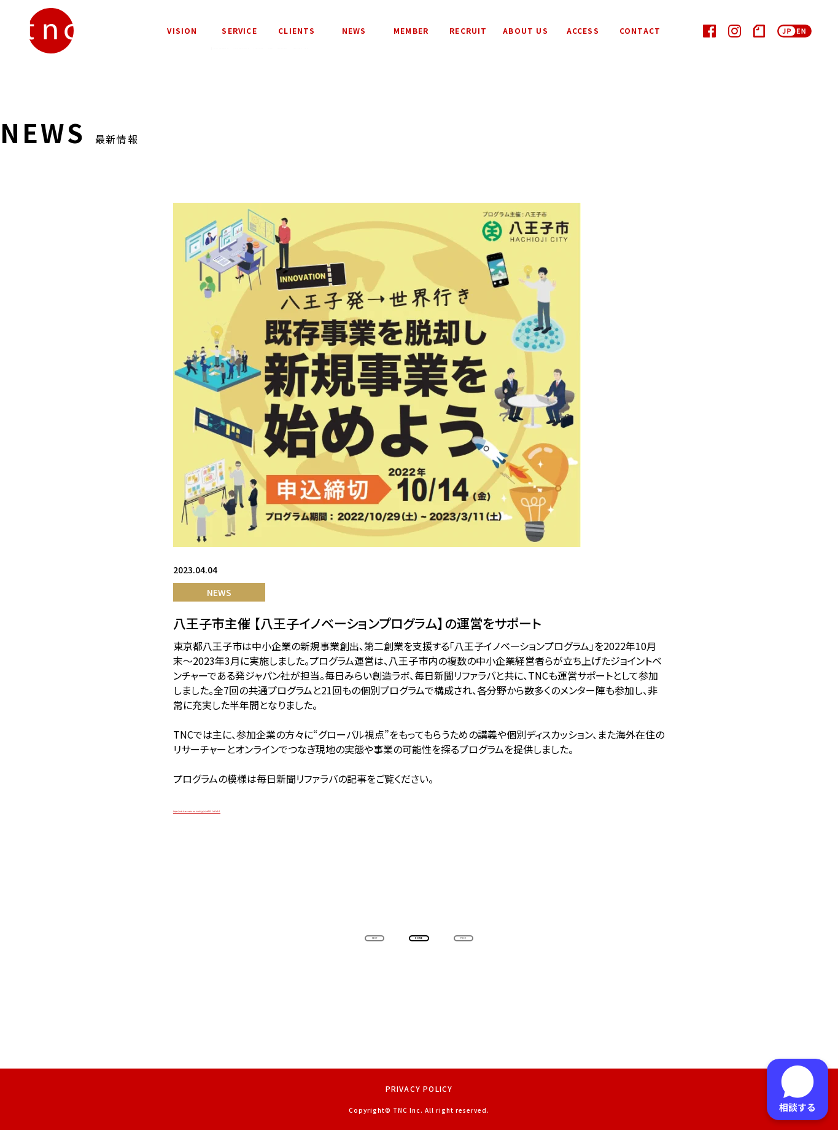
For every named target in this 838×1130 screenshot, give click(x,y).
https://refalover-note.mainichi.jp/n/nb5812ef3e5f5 (290, 808)
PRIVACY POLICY (419, 1088)
